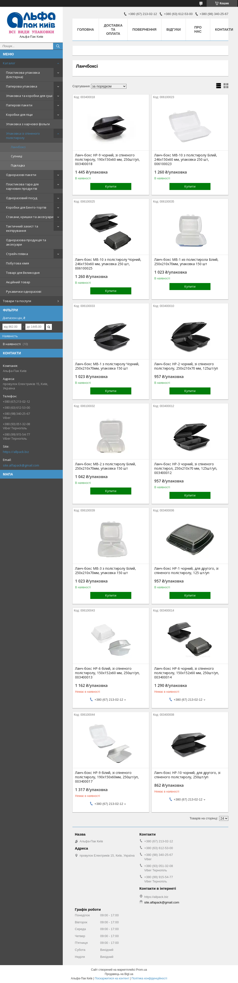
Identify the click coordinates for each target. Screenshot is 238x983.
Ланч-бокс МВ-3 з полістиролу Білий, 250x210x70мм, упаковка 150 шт (105, 570)
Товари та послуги (17, 301)
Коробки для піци (19, 114)
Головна (85, 29)
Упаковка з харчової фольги (28, 124)
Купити (110, 186)
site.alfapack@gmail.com (21, 465)
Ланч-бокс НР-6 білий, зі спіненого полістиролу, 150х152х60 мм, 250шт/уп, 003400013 (107, 672)
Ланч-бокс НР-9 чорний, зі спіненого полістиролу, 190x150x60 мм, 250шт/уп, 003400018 (107, 159)
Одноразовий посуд (21, 198)
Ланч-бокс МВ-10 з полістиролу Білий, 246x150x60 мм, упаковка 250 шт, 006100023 (185, 159)
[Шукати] (58, 46)
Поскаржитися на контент (112, 978)
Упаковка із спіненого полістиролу (23, 135)
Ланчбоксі (18, 147)
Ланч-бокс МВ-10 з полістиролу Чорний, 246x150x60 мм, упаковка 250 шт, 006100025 (108, 263)
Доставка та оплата (113, 29)
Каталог (9, 63)
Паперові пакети (19, 105)
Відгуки (173, 29)
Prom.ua (141, 969)
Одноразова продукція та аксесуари (26, 242)
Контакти (224, 29)
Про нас (198, 29)
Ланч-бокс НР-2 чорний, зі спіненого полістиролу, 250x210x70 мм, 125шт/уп (186, 366)
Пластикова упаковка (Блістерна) (23, 74)
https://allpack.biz (16, 452)
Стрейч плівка (17, 254)
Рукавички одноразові (23, 291)
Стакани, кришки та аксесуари (29, 217)
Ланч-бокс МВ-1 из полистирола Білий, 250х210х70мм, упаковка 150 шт (186, 261)
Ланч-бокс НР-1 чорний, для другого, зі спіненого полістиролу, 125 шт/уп (186, 570)
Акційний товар (18, 282)
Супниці (16, 156)
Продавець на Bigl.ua (119, 974)
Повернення (144, 29)
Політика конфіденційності (149, 978)
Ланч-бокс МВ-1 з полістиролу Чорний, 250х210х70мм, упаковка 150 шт (107, 366)
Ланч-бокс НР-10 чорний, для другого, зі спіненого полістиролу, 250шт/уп (187, 775)
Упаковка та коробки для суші (29, 96)
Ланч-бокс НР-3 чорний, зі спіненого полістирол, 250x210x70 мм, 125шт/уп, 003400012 (185, 468)
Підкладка (18, 165)
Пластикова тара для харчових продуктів (22, 186)
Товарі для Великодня (23, 272)
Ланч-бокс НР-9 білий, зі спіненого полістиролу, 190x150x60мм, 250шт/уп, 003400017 (107, 777)
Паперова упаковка (21, 86)
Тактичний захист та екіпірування (22, 228)
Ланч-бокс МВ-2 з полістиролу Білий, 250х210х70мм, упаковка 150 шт (105, 466)
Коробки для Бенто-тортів (26, 207)
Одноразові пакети (21, 175)
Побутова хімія (17, 263)
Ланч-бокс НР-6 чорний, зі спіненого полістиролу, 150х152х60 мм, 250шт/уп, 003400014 (186, 672)
